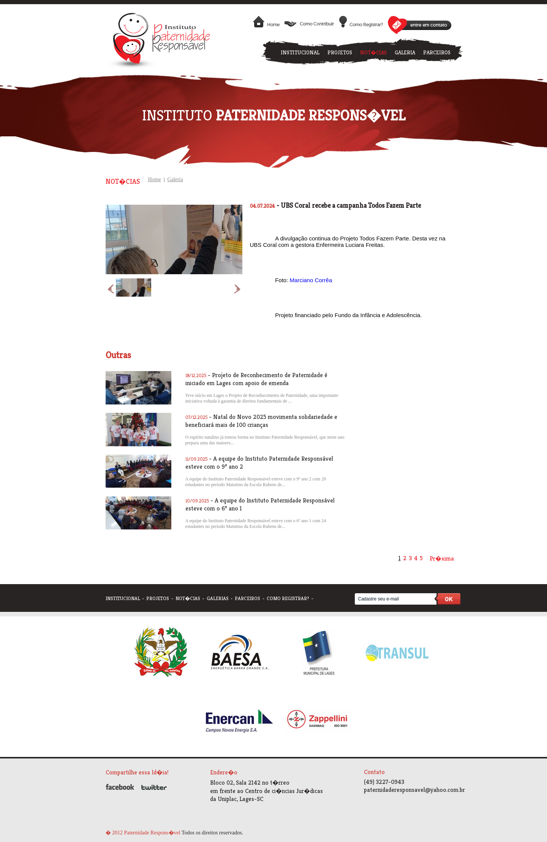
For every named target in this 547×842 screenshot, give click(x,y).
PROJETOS (339, 52)
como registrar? (288, 598)
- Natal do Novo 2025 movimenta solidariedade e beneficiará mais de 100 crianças (261, 421)
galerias (218, 598)
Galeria (175, 179)
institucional (123, 598)
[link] (311, 280)
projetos (157, 598)
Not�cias (123, 181)
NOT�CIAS (373, 52)
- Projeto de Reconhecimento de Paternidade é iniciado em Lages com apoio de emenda (256, 379)
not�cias (187, 598)
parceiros (247, 598)
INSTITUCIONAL (300, 52)
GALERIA (405, 52)
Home (154, 179)
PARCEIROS (437, 52)
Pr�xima (442, 558)
